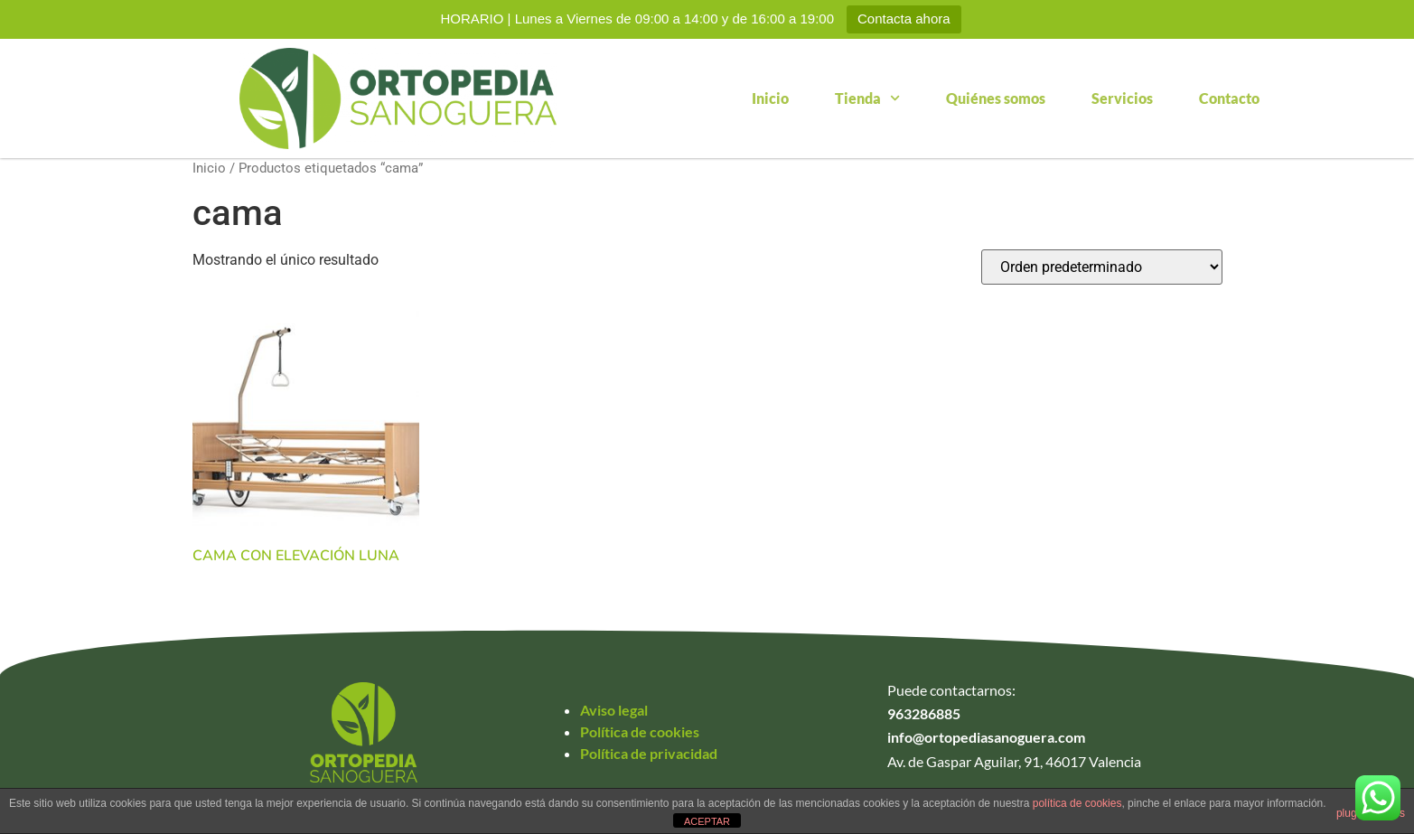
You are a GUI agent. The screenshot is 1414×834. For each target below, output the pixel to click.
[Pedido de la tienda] (1101, 267)
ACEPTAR (707, 821)
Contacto (1229, 98)
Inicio (770, 98)
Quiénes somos (995, 98)
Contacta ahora (903, 18)
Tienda (867, 98)
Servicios (1122, 98)
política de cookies (1077, 803)
